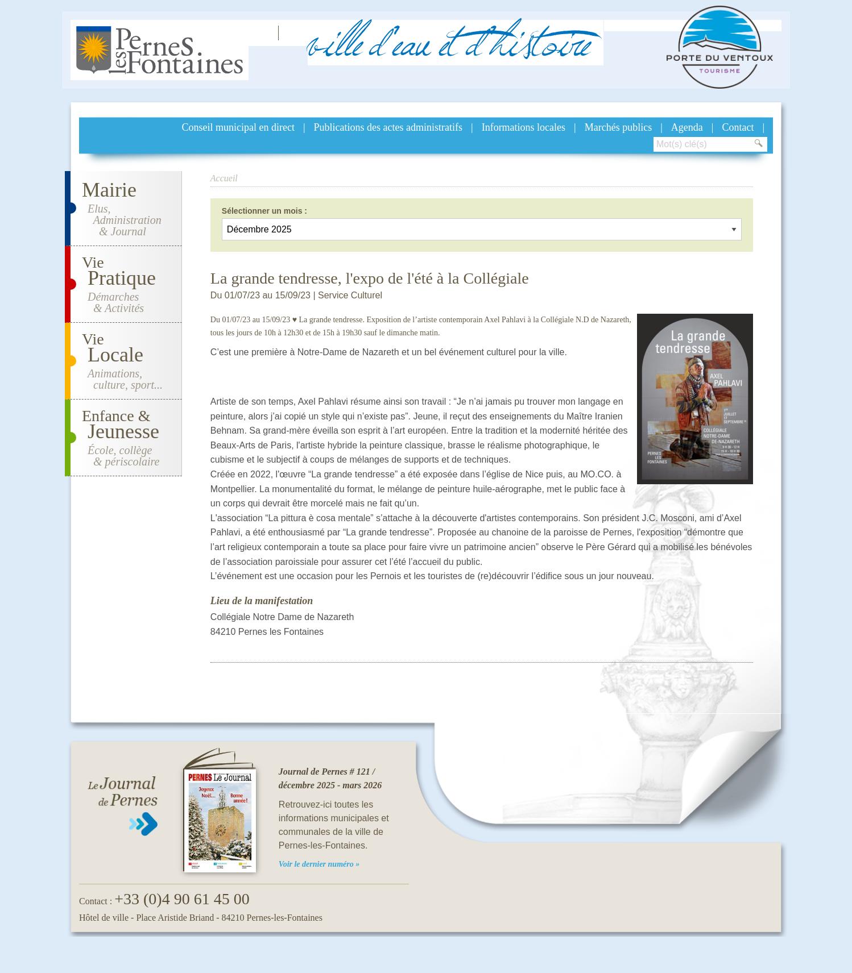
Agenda (687, 127)
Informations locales (523, 127)
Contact (738, 127)
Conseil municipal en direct (238, 127)
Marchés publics (618, 127)
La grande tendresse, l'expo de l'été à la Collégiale (369, 278)
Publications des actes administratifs (388, 127)
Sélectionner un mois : (264, 210)
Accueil (224, 178)
